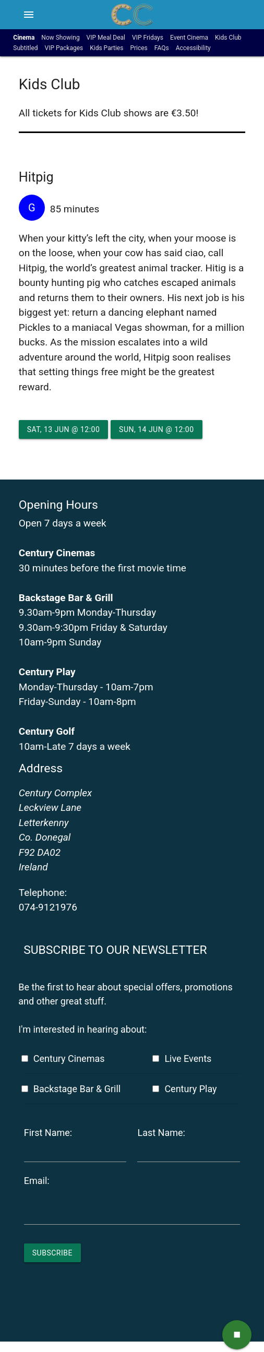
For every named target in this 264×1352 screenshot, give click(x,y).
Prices (138, 48)
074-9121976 (48, 907)
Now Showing (60, 37)
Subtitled (25, 48)
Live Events (187, 1058)
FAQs (161, 48)
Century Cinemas (69, 1058)
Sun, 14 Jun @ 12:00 (156, 429)
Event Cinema (189, 37)
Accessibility (193, 48)
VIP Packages (64, 48)
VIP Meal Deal (106, 37)
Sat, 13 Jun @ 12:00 (63, 429)
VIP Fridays (147, 37)
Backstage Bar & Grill (77, 1088)
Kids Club (228, 37)
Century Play (190, 1088)
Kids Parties (106, 48)
